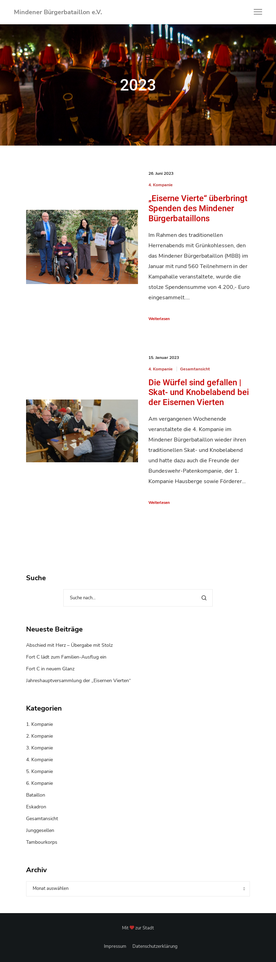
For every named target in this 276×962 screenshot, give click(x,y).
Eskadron (36, 807)
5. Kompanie (39, 771)
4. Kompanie (160, 184)
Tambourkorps (41, 842)
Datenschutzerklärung (155, 946)
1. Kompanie (39, 724)
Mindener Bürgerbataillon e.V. (58, 12)
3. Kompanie (39, 748)
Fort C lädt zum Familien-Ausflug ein (66, 657)
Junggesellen (40, 830)
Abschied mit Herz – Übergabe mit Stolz (69, 645)
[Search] (204, 597)
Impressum (115, 946)
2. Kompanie (39, 736)
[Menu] (254, 12)
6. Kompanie (39, 783)
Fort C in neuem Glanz (50, 668)
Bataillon (35, 795)
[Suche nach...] (138, 598)
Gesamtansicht (195, 369)
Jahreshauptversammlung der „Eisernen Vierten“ (78, 680)
